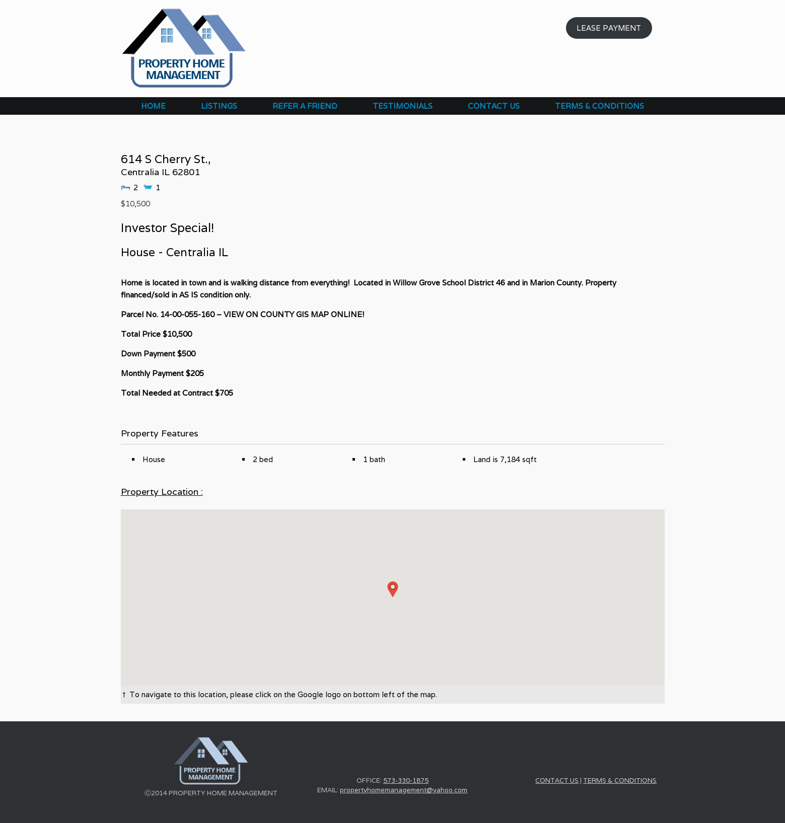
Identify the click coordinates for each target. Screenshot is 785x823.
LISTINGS (219, 106)
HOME (153, 106)
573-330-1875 (406, 780)
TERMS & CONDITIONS (599, 106)
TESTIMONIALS (403, 106)
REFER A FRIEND (304, 106)
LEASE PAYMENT (609, 28)
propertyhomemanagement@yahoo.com (403, 790)
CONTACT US (494, 106)
